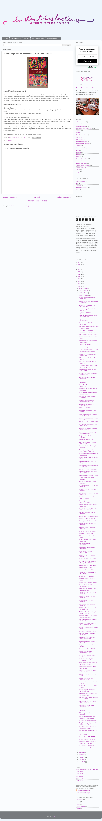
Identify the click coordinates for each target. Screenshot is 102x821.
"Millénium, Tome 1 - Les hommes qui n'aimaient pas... (88, 616)
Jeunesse (78, 152)
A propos (26, 38)
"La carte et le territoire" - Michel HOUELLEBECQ (87, 702)
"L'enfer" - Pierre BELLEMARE (87, 739)
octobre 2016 (83, 293)
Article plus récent (10, 197)
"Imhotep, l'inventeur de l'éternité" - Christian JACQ (88, 694)
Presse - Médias (80, 806)
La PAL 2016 (79, 772)
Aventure (78, 124)
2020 (79, 276)
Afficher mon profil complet (83, 792)
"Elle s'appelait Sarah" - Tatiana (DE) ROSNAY (87, 443)
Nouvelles (78, 154)
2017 (79, 283)
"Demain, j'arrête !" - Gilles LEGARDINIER (86, 585)
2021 (79, 274)
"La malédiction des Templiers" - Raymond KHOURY (87, 638)
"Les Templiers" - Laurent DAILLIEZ (88, 730)
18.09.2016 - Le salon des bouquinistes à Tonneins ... (87, 331)
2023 (79, 269)
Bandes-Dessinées (81, 126)
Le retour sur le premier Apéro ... (87, 347)
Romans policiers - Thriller (83, 165)
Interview (78, 185)
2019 (79, 279)
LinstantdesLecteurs (84, 790)
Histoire (78, 150)
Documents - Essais (81, 141)
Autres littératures (80, 122)
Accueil (6, 38)
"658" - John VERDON (85, 408)
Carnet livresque (80, 181)
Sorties (78, 192)
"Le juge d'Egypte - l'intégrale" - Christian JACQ (87, 690)
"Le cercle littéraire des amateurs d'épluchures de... (88, 429)
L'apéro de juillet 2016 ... (85, 313)
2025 (79, 264)
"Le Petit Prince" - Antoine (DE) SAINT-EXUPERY (87, 432)
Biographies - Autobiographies (84, 128)
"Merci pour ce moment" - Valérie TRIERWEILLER (88, 415)
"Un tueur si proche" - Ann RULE (87, 439)
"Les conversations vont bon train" (88, 334)
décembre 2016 (83, 288)
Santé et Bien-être (81, 167)
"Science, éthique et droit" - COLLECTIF (86, 733)
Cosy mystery (79, 137)
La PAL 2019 (79, 778)
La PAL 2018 (79, 776)
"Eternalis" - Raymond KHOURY (87, 631)
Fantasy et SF (79, 148)
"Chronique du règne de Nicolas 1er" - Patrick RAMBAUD (87, 450)
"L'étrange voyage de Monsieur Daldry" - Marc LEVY (87, 562)
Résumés (78, 808)
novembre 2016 (83, 290)
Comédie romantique (81, 135)
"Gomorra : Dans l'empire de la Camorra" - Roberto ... (87, 742)
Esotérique (79, 145)
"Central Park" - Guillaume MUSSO (88, 516)
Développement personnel (83, 143)
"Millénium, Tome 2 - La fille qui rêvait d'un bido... (87, 612)
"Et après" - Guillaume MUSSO (87, 531)
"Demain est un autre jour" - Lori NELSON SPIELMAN (87, 509)
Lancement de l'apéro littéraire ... (88, 351)
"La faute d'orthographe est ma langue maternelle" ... (87, 462)
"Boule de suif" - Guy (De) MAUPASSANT (86, 552)
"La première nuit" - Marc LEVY (87, 565)
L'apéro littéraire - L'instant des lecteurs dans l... (87, 319)
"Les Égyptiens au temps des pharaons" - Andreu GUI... (87, 717)
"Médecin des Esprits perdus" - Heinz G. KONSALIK (87, 624)
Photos (78, 804)
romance (78, 174)
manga (78, 172)
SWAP (77, 190)
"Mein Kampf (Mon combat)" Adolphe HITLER (86, 705)
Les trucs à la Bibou (38, 38)
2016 (79, 286)
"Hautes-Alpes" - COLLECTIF (87, 737)
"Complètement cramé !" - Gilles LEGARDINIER (87, 589)
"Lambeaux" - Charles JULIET (87, 649)
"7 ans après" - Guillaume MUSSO (88, 521)
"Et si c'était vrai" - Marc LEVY (87, 576)
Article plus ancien (64, 197)
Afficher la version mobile (37, 201)
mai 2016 (82, 757)
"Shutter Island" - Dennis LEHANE (88, 582)
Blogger (54, 816)
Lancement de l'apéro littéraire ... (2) (88, 349)
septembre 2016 (83, 295)
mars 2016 (82, 762)
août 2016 (82, 750)
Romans (10, 140)
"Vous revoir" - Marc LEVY (86, 570)
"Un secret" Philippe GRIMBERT (87, 720)
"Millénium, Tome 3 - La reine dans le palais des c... (88, 608)
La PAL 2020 (79, 780)
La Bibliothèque (16, 38)
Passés (78, 802)
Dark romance (79, 139)
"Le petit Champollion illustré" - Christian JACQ (87, 679)
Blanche (78, 130)
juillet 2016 (82, 752)
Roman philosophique (82, 159)
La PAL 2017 (79, 774)
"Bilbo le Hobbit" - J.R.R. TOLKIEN (88, 422)
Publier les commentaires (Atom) (20, 206)
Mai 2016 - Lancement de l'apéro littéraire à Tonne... (88, 315)
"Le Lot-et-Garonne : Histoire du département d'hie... (87, 727)
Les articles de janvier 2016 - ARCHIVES (87, 769)
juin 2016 (82, 754)
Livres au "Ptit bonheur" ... (86, 344)
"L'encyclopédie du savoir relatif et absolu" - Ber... (88, 393)
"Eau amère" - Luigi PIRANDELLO (88, 469)
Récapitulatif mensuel (81, 187)
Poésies (78, 156)
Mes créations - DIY (53, 38)
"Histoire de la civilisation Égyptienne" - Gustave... (86, 652)
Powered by (87, 67)
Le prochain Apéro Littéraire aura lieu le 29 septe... (88, 366)
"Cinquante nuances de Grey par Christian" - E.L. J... (88, 663)
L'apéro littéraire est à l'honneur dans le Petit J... (87, 354)
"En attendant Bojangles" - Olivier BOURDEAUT (88, 305)
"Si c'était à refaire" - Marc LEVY (87, 559)
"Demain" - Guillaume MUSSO (87, 518)
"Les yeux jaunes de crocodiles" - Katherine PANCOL (88, 501)
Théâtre (78, 169)
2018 (79, 281)
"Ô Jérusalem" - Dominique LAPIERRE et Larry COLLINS (87, 746)
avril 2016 (82, 759)
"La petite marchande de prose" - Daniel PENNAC (88, 472)
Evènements (79, 799)
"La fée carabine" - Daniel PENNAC (88, 475)
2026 (79, 262)
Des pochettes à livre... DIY (85, 88)
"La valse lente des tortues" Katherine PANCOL (86, 497)
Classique (78, 132)
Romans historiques (81, 163)
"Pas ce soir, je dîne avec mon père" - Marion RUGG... (88, 327)
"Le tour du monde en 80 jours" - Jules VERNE (87, 405)
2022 (79, 272)
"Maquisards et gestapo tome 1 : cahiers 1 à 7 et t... (87, 723)
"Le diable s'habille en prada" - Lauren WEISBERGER (87, 401)
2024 (79, 267)
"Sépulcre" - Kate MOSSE (86, 533)
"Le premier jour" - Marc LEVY (87, 567)
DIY (77, 183)
